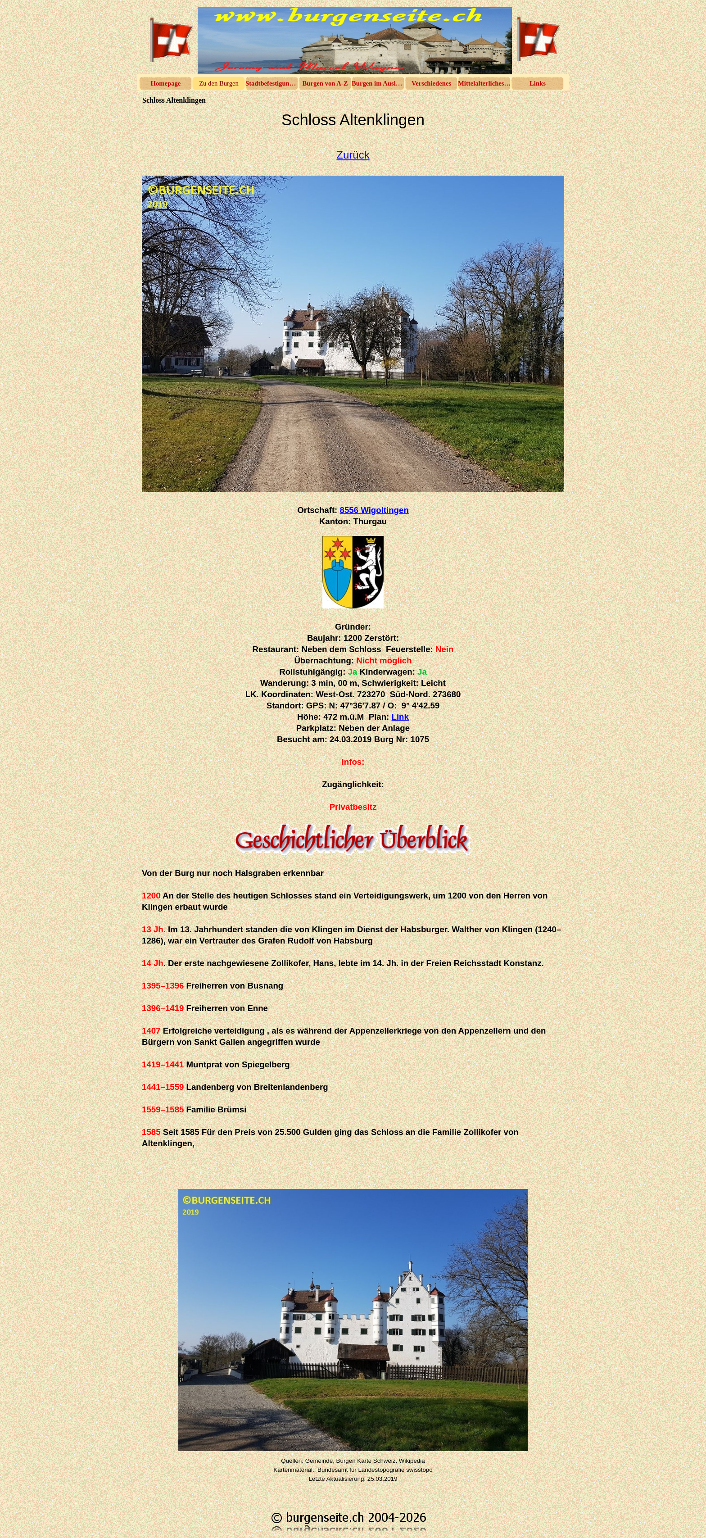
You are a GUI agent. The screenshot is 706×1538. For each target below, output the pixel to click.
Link (400, 716)
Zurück (352, 155)
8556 (374, 510)
